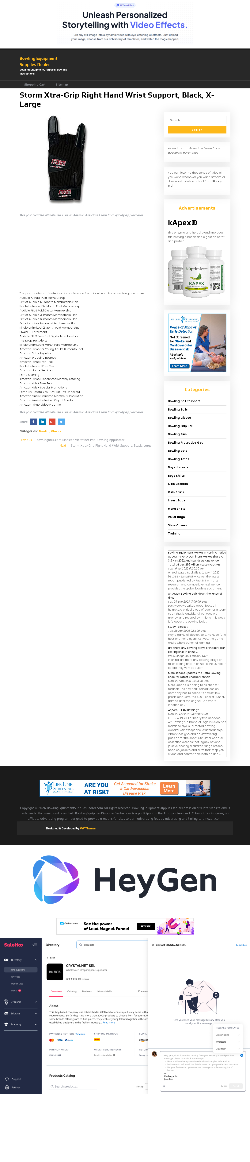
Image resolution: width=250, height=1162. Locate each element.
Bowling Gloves (50, 431)
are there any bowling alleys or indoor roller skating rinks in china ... (196, 650)
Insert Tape (176, 500)
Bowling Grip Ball (180, 426)
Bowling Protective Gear (186, 443)
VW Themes (87, 828)
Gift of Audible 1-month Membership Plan (48, 323)
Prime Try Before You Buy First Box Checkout (50, 392)
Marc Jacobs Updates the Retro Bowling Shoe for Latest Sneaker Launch (194, 675)
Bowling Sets (177, 451)
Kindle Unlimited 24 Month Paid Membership (50, 306)
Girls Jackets (178, 484)
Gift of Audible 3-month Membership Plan (48, 315)
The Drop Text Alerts (33, 340)
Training (174, 533)
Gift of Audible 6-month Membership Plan (48, 319)
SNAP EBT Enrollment (33, 332)
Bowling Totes (178, 459)
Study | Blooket (178, 627)
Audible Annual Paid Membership (42, 298)
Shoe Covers (177, 525)
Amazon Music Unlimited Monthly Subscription (51, 396)
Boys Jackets (178, 467)
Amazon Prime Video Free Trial (41, 405)
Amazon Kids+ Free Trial (36, 383)
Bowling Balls (178, 409)
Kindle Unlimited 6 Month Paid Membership (49, 345)
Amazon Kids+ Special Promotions (43, 387)
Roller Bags (176, 517)
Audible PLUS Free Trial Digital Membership (49, 336)
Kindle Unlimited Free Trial (37, 366)
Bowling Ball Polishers (184, 401)
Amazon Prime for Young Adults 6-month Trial (51, 349)
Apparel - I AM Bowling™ (183, 710)
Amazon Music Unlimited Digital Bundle (46, 400)
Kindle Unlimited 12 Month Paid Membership (49, 328)
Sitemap (62, 84)
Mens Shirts (176, 509)
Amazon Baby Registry (35, 353)
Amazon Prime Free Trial (36, 362)
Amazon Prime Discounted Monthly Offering (50, 379)
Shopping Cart (35, 84)
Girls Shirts (176, 492)
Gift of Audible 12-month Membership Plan (49, 302)
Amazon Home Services (36, 370)
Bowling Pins (177, 434)
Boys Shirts (176, 476)
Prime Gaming (29, 375)
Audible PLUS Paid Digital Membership (45, 310)
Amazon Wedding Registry (38, 358)
